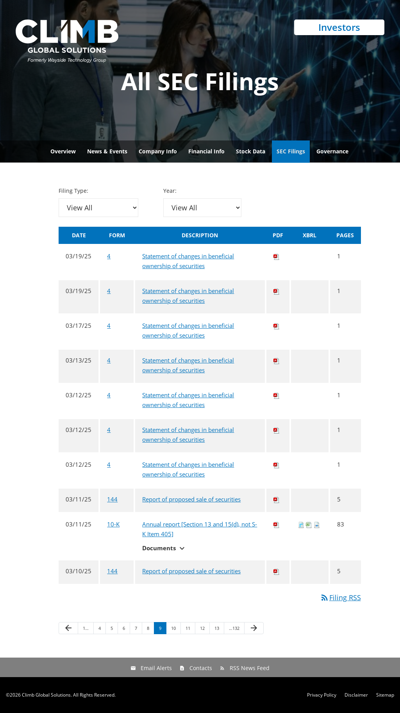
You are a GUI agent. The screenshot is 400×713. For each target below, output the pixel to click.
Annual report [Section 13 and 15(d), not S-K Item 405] (199, 529)
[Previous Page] (68, 628)
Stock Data (250, 151)
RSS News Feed (250, 668)
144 (112, 499)
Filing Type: (73, 190)
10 (173, 628)
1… (86, 628)
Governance (332, 151)
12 (202, 628)
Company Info (158, 151)
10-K (113, 524)
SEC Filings (291, 151)
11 (188, 628)
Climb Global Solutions (46, 695)
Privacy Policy (321, 695)
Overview (63, 151)
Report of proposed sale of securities (191, 499)
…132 (234, 628)
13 (216, 628)
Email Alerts (156, 668)
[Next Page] (254, 628)
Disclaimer (356, 695)
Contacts (200, 668)
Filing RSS (340, 597)
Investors (339, 27)
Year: (170, 190)
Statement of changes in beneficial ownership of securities (188, 261)
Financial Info (206, 151)
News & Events (107, 151)
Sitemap (385, 695)
